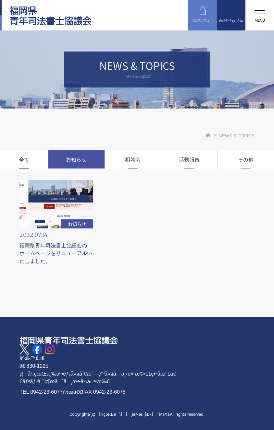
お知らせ (76, 159)
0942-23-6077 (46, 392)
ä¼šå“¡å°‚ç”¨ (203, 20)
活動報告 (189, 159)
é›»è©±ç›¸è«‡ (231, 20)
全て (24, 159)
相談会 (133, 159)
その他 (246, 159)
